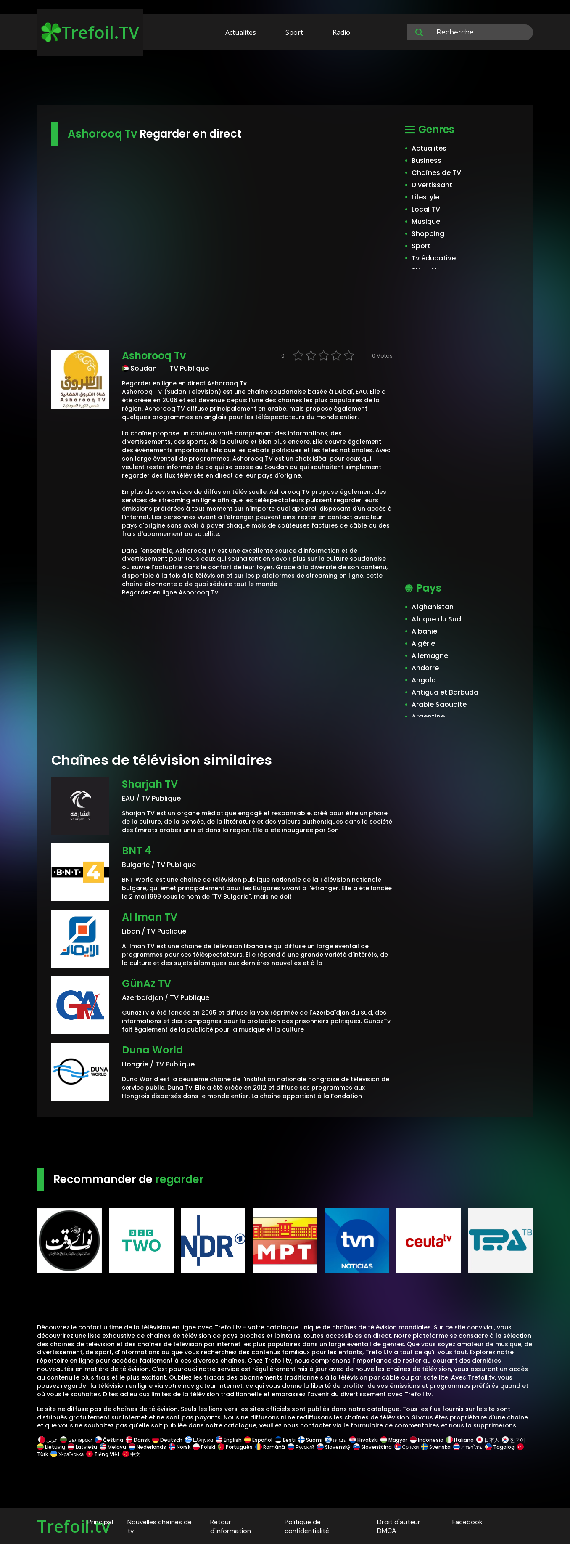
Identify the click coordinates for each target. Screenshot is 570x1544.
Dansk (137, 1439)
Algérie (423, 643)
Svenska (436, 1447)
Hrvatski (363, 1439)
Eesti (285, 1439)
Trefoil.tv (73, 1526)
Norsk (179, 1447)
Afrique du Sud (436, 619)
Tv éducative (434, 258)
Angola (424, 680)
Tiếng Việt (103, 1454)
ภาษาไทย (468, 1447)
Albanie (424, 631)
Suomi (310, 1439)
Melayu (112, 1447)
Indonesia (427, 1439)
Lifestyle (425, 197)
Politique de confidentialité (307, 1526)
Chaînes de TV (436, 173)
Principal (100, 1521)
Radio (341, 32)
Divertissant (432, 185)
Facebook (467, 1521)
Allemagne (430, 656)
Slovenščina (372, 1447)
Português (235, 1447)
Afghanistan (433, 607)
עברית (336, 1439)
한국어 (513, 1439)
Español (258, 1439)
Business (426, 160)
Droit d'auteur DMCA (398, 1526)
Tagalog (500, 1447)
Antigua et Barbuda (445, 692)
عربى (48, 1439)
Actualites (240, 32)
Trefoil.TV (90, 32)
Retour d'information (230, 1526)
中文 (130, 1454)
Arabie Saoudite (439, 704)
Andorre (425, 668)
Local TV (426, 209)
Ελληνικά (199, 1439)
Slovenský (334, 1447)
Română (270, 1447)
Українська (67, 1454)
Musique (426, 221)
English (228, 1439)
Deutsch (167, 1439)
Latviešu (82, 1447)
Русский (301, 1447)
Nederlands (147, 1447)
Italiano (460, 1439)
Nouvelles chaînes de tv (159, 1526)
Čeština (109, 1439)
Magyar (394, 1439)
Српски (406, 1447)
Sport (294, 32)
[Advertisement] (285, 79)
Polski (204, 1447)
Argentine (428, 717)
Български (76, 1439)
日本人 (488, 1439)
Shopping (428, 234)
